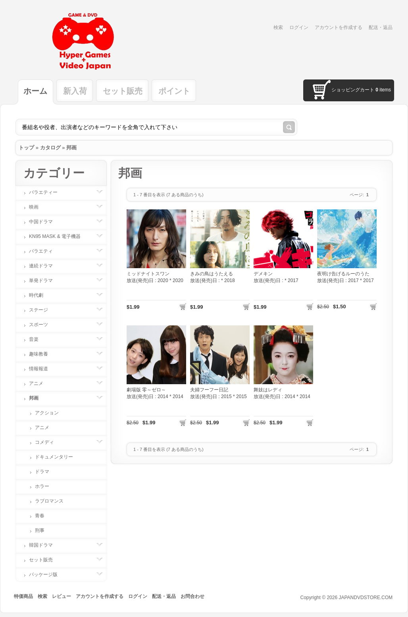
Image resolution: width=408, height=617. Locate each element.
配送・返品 (381, 27)
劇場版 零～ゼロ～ (146, 390)
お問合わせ (192, 596)
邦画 (71, 148)
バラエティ (45, 251)
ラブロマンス (49, 501)
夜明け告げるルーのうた (343, 274)
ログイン (298, 27)
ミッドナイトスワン (148, 274)
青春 (39, 515)
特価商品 (23, 596)
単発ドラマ (45, 280)
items (383, 90)
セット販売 (122, 91)
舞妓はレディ (268, 390)
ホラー (42, 486)
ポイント (174, 91)
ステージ (42, 310)
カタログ (50, 148)
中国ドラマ (45, 221)
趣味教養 (42, 354)
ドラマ (42, 471)
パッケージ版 (47, 574)
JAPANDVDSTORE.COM (366, 597)
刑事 (39, 530)
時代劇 (40, 295)
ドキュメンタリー (54, 457)
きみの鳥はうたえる (211, 274)
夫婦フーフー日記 (209, 390)
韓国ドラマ (45, 545)
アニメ (40, 383)
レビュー (61, 596)
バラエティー (47, 192)
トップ (26, 148)
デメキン (263, 274)
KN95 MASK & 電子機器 (59, 236)
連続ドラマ (45, 266)
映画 (37, 207)
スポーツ (42, 324)
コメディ (48, 442)
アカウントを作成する (338, 27)
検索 (278, 27)
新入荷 (75, 91)
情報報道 (42, 368)
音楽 (37, 339)
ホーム (35, 91)
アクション (47, 413)
